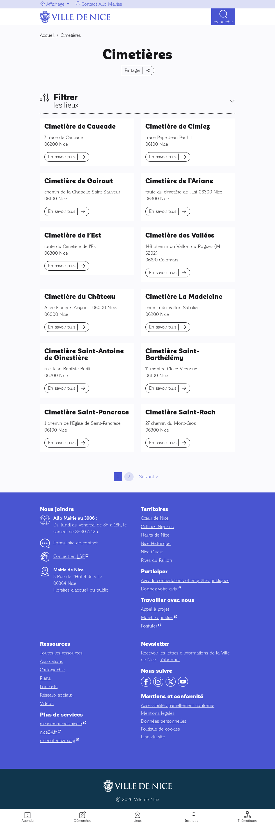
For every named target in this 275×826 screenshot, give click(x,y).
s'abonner (170, 659)
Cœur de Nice (155, 518)
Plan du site (153, 736)
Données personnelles (163, 721)
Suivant (146, 476)
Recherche (223, 21)
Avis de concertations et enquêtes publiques (185, 580)
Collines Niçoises (157, 526)
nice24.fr (50, 732)
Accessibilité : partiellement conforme (177, 705)
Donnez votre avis (161, 589)
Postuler (151, 626)
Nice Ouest (152, 551)
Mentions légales (158, 713)
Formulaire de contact (75, 542)
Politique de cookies (160, 729)
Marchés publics (159, 617)
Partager (133, 70)
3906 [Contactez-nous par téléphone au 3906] (89, 518)
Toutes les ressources (61, 653)
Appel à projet (155, 609)
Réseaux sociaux (56, 695)
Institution (192, 821)
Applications (51, 661)
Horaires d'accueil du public (80, 590)
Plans (45, 678)
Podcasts (49, 686)
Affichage (55, 4)
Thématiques (247, 821)
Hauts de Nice (155, 535)
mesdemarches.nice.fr (63, 723)
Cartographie (52, 669)
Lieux (137, 821)
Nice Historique (156, 543)
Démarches (82, 821)
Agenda (28, 821)
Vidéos (47, 703)
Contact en (70, 556)
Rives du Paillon (156, 560)
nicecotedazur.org (59, 740)
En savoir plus (61, 156)
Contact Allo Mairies (101, 4)
